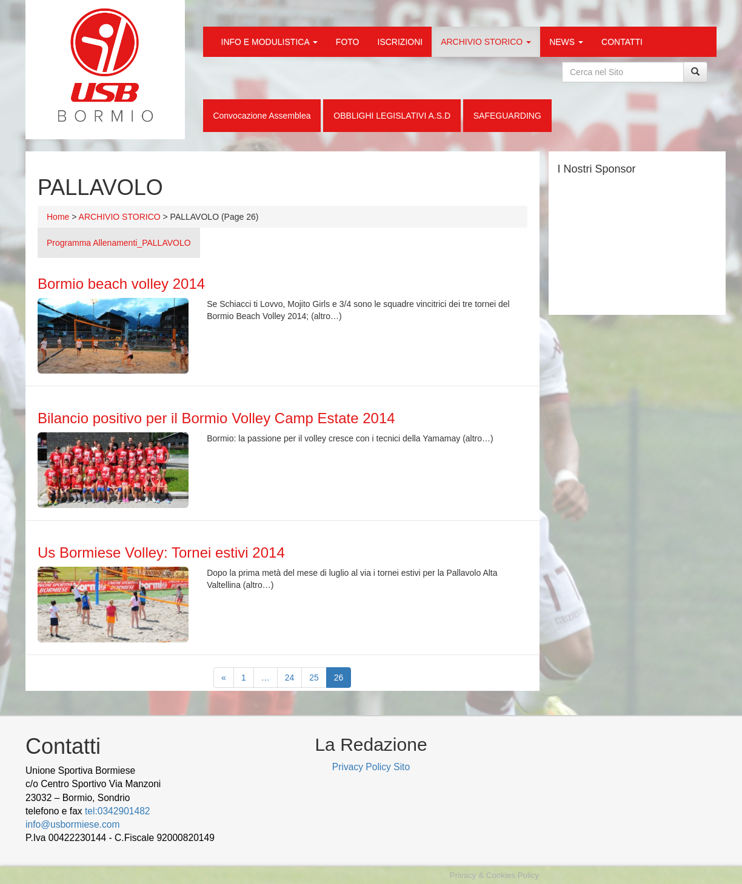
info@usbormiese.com (72, 824)
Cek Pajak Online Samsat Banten (132, 851)
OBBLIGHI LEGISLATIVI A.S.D (391, 115)
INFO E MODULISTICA (269, 42)
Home (58, 217)
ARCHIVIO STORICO (486, 42)
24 (290, 677)
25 (314, 677)
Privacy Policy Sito (371, 767)
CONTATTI (622, 42)
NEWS (566, 42)
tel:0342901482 (117, 811)
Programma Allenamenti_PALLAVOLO (119, 243)
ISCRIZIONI (400, 42)
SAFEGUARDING (507, 115)
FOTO (347, 42)
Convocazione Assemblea (261, 115)
